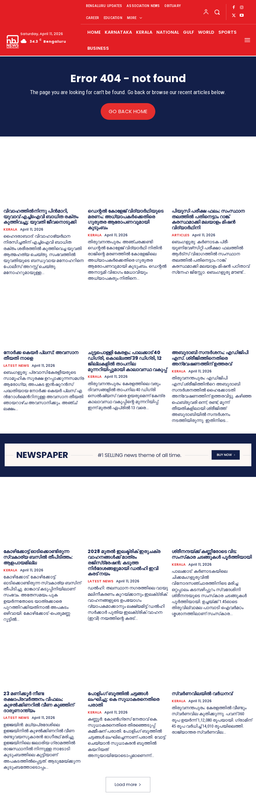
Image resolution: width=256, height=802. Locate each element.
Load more (128, 784)
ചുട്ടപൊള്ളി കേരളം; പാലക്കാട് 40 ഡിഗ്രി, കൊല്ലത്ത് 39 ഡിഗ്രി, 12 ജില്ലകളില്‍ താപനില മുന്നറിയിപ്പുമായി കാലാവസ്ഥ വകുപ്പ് (127, 360)
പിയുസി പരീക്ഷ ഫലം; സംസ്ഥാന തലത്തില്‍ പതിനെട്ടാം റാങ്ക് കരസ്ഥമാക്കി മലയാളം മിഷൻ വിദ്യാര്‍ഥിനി (208, 219)
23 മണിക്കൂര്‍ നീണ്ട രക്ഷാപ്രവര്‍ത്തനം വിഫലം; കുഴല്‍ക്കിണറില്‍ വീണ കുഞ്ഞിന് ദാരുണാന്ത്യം (38, 702)
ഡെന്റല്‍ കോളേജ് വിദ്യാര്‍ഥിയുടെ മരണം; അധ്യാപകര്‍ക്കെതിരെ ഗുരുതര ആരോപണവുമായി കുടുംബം (125, 219)
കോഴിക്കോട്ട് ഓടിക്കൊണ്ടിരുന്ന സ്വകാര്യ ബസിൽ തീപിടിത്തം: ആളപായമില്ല (38, 557)
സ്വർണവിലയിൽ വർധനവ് (202, 693)
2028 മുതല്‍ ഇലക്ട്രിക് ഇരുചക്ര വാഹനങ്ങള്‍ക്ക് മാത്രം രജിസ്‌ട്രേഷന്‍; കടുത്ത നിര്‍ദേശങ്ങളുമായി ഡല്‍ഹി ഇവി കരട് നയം (124, 562)
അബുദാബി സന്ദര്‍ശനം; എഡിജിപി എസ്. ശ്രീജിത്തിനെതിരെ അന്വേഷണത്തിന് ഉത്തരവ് (210, 358)
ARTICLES (180, 235)
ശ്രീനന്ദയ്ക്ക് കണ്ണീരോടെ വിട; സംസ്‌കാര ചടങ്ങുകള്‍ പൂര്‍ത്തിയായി (212, 554)
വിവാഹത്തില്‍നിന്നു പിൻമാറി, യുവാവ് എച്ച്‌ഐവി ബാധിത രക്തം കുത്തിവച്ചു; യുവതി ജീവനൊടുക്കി (40, 216)
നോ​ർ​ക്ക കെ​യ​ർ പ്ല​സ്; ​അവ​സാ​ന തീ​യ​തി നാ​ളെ (40, 355)
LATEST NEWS (16, 365)
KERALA (10, 229)
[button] (217, 12)
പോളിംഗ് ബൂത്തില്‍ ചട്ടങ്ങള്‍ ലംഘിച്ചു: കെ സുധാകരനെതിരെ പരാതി (123, 699)
